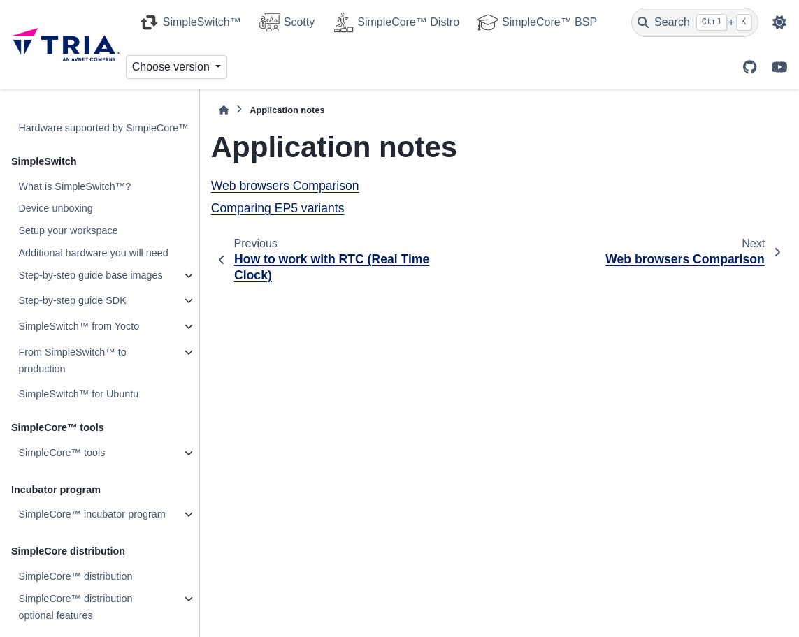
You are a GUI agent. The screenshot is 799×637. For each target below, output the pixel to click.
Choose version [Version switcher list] (172, 67)
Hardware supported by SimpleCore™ (103, 127)
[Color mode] (779, 22)
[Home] (224, 110)
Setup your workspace (67, 230)
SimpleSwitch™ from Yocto (78, 326)
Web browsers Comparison (285, 186)
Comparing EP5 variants (278, 208)
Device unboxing (55, 208)
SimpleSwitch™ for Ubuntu (78, 394)
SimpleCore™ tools (61, 452)
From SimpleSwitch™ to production (72, 360)
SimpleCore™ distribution (75, 576)
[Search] (694, 22)
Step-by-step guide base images (90, 275)
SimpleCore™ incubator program (91, 514)
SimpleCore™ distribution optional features (75, 607)
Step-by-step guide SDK (72, 300)
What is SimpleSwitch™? (74, 186)
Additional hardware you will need (93, 252)
